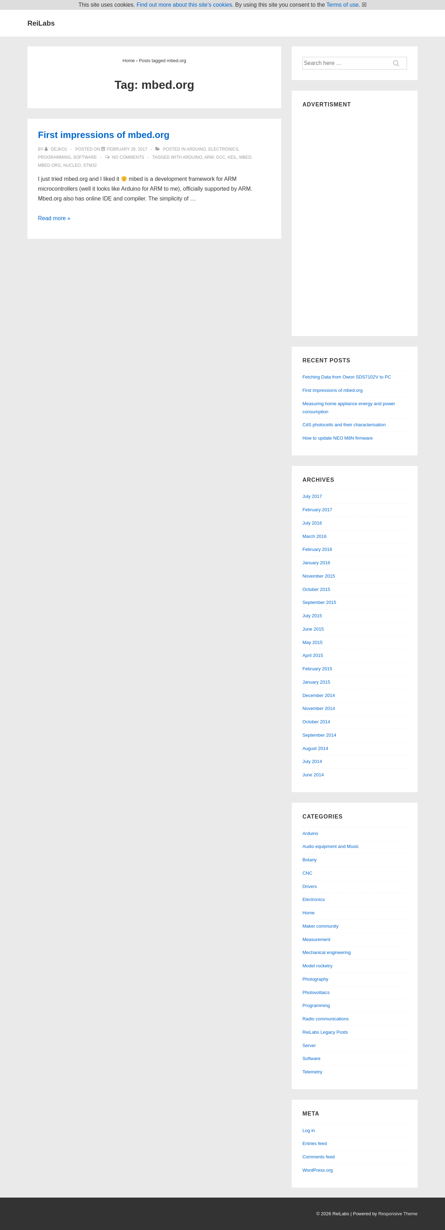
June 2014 (313, 774)
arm (209, 157)
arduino (192, 157)
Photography (315, 979)
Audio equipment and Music (330, 846)
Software (85, 157)
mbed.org (49, 165)
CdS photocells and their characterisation (344, 424)
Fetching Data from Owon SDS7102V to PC (346, 377)
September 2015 (319, 602)
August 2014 (315, 748)
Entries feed (314, 1143)
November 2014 (318, 708)
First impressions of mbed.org (103, 135)
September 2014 (319, 735)
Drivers (309, 886)
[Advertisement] (354, 220)
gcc (220, 157)
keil (232, 157)
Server (309, 1045)
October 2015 (316, 589)
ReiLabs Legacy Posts (325, 1032)
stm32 (90, 165)
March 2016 (314, 536)
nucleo (72, 165)
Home (308, 912)
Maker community (320, 926)
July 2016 (312, 523)
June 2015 (313, 629)
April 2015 (312, 655)
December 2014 (318, 695)
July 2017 (312, 496)
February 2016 (317, 549)
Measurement (316, 939)
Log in (308, 1130)
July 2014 (312, 761)
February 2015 (317, 668)
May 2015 (312, 642)
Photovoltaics (315, 992)
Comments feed (318, 1156)
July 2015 (312, 615)
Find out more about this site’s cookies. (184, 5)
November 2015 (318, 576)
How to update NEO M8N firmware (337, 438)
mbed (245, 157)
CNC (307, 873)
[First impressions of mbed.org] (127, 149)
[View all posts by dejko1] (56, 149)
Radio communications (325, 1018)
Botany (309, 859)
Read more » (54, 218)
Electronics (223, 149)
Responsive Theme (398, 1213)
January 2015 (316, 682)
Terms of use (343, 5)
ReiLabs (41, 23)
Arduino (196, 149)
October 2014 (316, 721)
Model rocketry (317, 965)
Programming (54, 157)
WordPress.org (317, 1170)
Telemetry (312, 1071)
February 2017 (317, 509)
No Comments (128, 157)
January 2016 (316, 562)
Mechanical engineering (326, 952)
